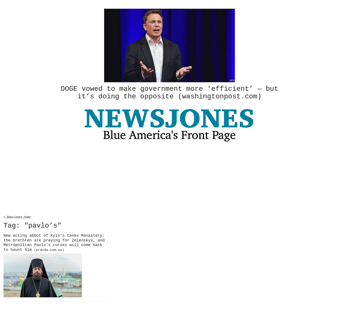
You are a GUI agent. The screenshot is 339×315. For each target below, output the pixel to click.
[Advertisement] (169, 178)
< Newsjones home (17, 216)
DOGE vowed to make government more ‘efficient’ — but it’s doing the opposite (169, 92)
